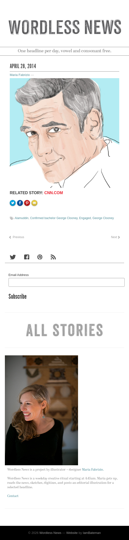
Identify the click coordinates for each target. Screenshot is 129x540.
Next (115, 237)
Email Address (19, 275)
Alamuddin (22, 218)
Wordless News (50, 533)
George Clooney (103, 218)
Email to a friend (35, 219)
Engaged (85, 218)
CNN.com (53, 193)
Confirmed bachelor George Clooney (54, 218)
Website (72, 533)
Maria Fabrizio (20, 75)
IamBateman (92, 533)
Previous (16, 237)
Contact (13, 496)
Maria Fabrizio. (93, 470)
